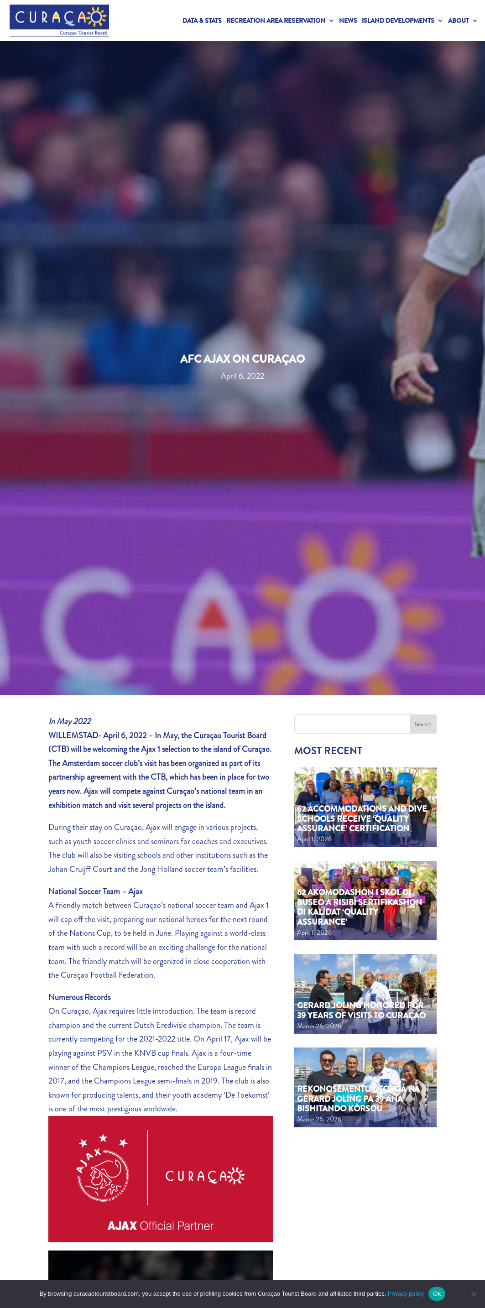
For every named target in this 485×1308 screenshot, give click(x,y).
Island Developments (398, 20)
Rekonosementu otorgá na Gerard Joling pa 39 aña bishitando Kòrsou (358, 1099)
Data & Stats (202, 20)
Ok (437, 1293)
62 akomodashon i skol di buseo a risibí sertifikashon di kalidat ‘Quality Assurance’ (359, 907)
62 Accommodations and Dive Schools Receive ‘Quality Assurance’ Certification (362, 818)
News (348, 20)
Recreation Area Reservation (275, 20)
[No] (473, 1293)
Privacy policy (406, 1293)
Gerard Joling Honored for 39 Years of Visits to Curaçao (361, 1010)
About (458, 20)
